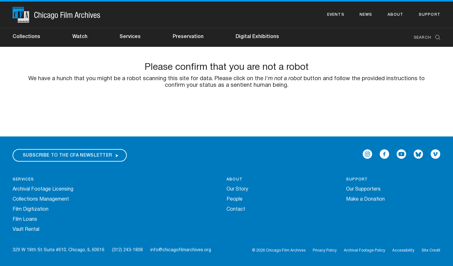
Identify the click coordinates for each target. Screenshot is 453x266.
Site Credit (431, 250)
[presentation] (226, 108)
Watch (79, 37)
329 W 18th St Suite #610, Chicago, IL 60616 (58, 250)
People (234, 199)
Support (429, 14)
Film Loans (25, 219)
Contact (235, 209)
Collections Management (41, 199)
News (366, 14)
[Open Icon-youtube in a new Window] (401, 154)
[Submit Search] (435, 37)
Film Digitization (30, 209)
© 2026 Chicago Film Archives (278, 250)
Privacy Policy (325, 250)
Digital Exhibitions (257, 37)
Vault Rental (26, 229)
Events (335, 14)
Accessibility (403, 250)
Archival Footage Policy (364, 250)
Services (130, 37)
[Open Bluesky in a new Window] (418, 154)
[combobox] (423, 37)
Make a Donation (365, 199)
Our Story (237, 189)
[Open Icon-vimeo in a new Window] (435, 154)
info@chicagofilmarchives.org (180, 250)
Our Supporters (363, 189)
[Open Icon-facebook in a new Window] (384, 154)
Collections (26, 37)
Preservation (188, 37)
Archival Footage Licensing (43, 189)
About (396, 14)
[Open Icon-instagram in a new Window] (367, 154)
